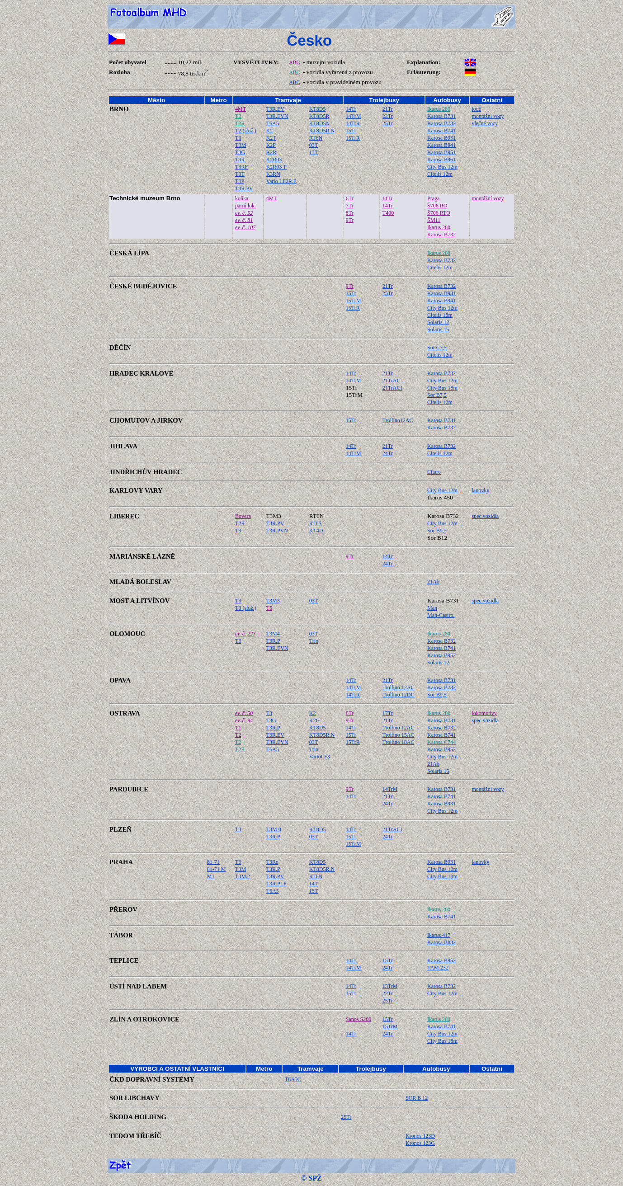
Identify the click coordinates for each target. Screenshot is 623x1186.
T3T (240, 174)
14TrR (353, 123)
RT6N (315, 138)
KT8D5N (319, 123)
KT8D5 (317, 109)
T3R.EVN (277, 116)
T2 (238, 116)
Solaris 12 (438, 322)
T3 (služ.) (245, 608)
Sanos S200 (358, 1019)
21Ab (433, 582)
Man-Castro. (440, 615)
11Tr (387, 198)
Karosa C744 (441, 742)
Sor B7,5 (437, 395)
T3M (240, 145)
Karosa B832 (441, 942)
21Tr (387, 109)
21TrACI (392, 388)
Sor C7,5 (437, 347)
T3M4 (273, 634)
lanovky (481, 490)
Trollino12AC (397, 420)
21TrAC (391, 380)
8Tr (350, 213)
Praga (433, 198)
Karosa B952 (441, 655)
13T (313, 152)
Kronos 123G (420, 1143)
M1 (211, 876)
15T (313, 891)
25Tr (387, 123)
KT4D (316, 530)
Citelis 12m (440, 174)
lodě (476, 109)
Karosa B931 (441, 138)
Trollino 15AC (398, 735)
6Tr (350, 198)
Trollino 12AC (398, 687)
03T (313, 145)
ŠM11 (433, 220)
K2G (314, 720)
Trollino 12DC (398, 695)
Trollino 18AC (398, 742)
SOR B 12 (417, 1098)
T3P (239, 181)
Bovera (243, 516)
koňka (241, 198)
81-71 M (216, 869)
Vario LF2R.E (281, 181)
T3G (240, 152)
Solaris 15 (438, 329)
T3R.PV (244, 188)
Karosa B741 (441, 130)
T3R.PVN (277, 530)
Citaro (434, 472)
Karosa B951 (441, 152)
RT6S (315, 523)
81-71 (213, 862)
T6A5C (293, 1079)
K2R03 (274, 159)
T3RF (241, 167)
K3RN (273, 174)
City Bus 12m (442, 167)
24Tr (387, 453)
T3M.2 (242, 876)
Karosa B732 (441, 123)
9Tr (350, 220)
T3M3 (273, 601)
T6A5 (272, 123)
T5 (269, 608)
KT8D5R (319, 116)
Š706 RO (437, 205)
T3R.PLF (276, 883)
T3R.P (273, 641)
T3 (238, 138)
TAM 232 (437, 968)
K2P (271, 145)
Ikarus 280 (438, 109)
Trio (313, 641)
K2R (271, 152)
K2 (269, 130)
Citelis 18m (440, 315)
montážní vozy (488, 116)
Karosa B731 (441, 116)
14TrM (353, 116)
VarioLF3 (319, 756)
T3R (240, 159)
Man (432, 608)
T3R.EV (275, 109)
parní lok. (245, 205)
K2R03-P (276, 167)
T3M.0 (273, 829)
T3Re (272, 862)
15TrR (353, 138)
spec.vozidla (485, 516)
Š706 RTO (438, 213)
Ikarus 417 (438, 935)
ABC (294, 62)
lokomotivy (484, 713)
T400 (388, 213)
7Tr (350, 205)
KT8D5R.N (322, 130)
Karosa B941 (441, 145)
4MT (240, 109)
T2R (240, 123)
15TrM (353, 300)
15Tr (351, 130)
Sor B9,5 (437, 530)
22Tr (387, 116)
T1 (238, 728)
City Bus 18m (442, 388)
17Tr (387, 713)
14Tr (351, 109)
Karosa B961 (441, 159)
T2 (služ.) (245, 130)
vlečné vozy (485, 123)
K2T (271, 138)
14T (313, 883)
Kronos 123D (420, 1136)
